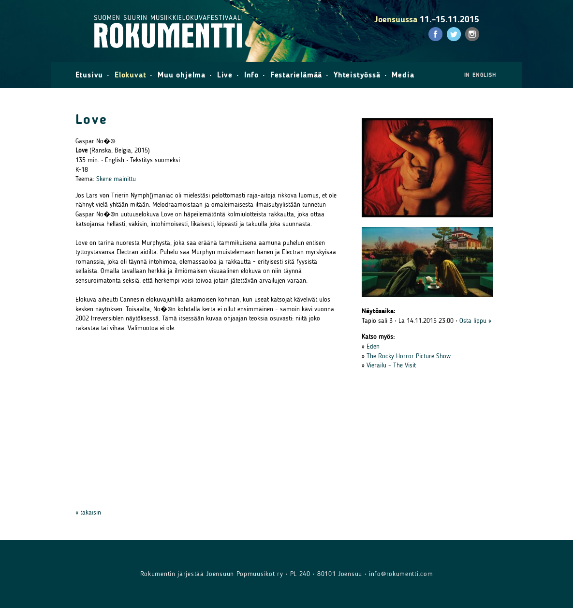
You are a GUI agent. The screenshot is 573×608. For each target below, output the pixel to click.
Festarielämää (296, 74)
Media (403, 74)
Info (251, 74)
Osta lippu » (475, 321)
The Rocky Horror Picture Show (409, 356)
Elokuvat (130, 74)
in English (480, 75)
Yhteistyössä (357, 74)
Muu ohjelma (182, 74)
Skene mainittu (116, 179)
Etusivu (89, 74)
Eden (373, 346)
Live (225, 74)
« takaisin (88, 512)
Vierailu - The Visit (391, 365)
